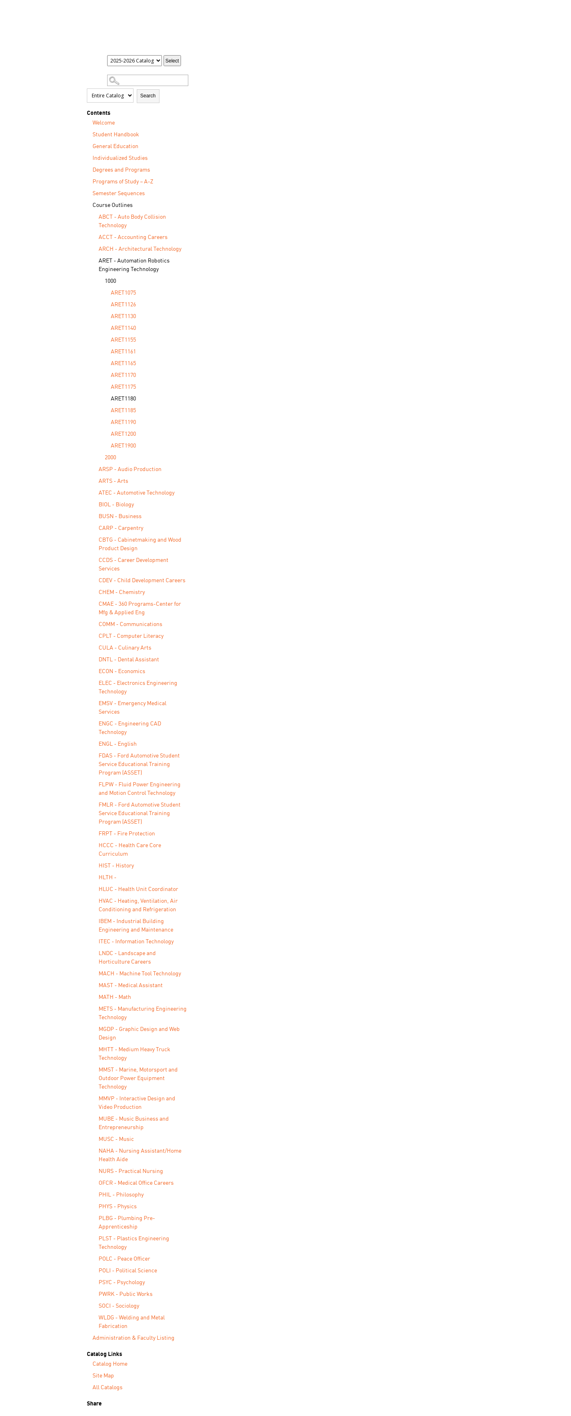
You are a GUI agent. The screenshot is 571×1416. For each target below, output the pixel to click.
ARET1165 (123, 363)
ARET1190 (123, 422)
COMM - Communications (130, 624)
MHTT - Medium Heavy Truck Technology (134, 1054)
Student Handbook (116, 135)
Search (148, 96)
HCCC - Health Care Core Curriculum (130, 850)
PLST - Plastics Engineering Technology (134, 1243)
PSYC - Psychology (122, 1282)
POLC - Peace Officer (124, 1259)
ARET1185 (123, 410)
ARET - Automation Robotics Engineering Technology (134, 265)
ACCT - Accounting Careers (133, 237)
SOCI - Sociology (119, 1306)
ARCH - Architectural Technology (140, 249)
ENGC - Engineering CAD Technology (130, 728)
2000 (110, 458)
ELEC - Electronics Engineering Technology (138, 687)
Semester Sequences (119, 193)
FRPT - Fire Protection (127, 834)
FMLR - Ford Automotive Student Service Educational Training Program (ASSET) (140, 813)
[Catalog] (134, 60)
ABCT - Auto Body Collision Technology (132, 221)
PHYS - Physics (118, 1206)
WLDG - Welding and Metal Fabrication (132, 1322)
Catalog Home (110, 1364)
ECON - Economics (122, 671)
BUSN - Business (120, 516)
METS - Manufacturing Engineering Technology (143, 1013)
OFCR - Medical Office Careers (136, 1183)
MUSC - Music (116, 1139)
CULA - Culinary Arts (125, 648)
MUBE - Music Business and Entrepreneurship (134, 1123)
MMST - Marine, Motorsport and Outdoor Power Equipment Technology (138, 1078)
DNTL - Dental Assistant (129, 660)
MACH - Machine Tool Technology (140, 974)
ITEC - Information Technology (136, 942)
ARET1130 (123, 316)
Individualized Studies (120, 158)
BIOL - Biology (116, 505)
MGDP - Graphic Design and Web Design (139, 1033)
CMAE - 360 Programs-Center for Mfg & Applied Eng (140, 608)
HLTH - (107, 877)
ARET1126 (123, 305)
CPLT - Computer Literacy (131, 636)
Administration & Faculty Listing (134, 1338)
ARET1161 (123, 352)
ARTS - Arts (113, 481)
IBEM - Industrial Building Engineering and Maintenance (136, 926)
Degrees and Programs (121, 170)
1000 (110, 281)
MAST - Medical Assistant (131, 985)
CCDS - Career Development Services (133, 564)
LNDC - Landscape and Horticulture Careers (127, 958)
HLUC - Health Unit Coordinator (138, 889)
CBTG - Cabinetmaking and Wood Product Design (140, 544)
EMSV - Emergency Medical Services (132, 708)
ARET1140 (123, 328)
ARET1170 (123, 375)
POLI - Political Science (128, 1271)
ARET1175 (123, 387)
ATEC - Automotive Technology (137, 493)
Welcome (104, 123)
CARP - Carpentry (121, 528)
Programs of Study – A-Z (123, 182)
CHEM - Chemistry (122, 592)
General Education (115, 146)
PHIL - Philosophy (121, 1195)
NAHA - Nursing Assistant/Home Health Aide (140, 1155)
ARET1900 (123, 446)
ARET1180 (123, 399)
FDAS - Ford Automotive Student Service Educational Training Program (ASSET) (139, 764)
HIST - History (116, 866)
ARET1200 (123, 434)
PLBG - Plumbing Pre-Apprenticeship (127, 1223)
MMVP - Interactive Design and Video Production (137, 1103)
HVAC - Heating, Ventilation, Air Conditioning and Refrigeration (138, 905)
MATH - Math (115, 997)
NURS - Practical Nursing (131, 1171)
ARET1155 (123, 340)
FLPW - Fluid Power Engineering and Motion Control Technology (140, 789)
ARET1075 (123, 293)
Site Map (103, 1376)
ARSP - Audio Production (130, 469)
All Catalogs (108, 1387)
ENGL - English (118, 744)
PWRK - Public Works (126, 1294)
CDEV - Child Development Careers (142, 580)
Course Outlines (113, 205)
